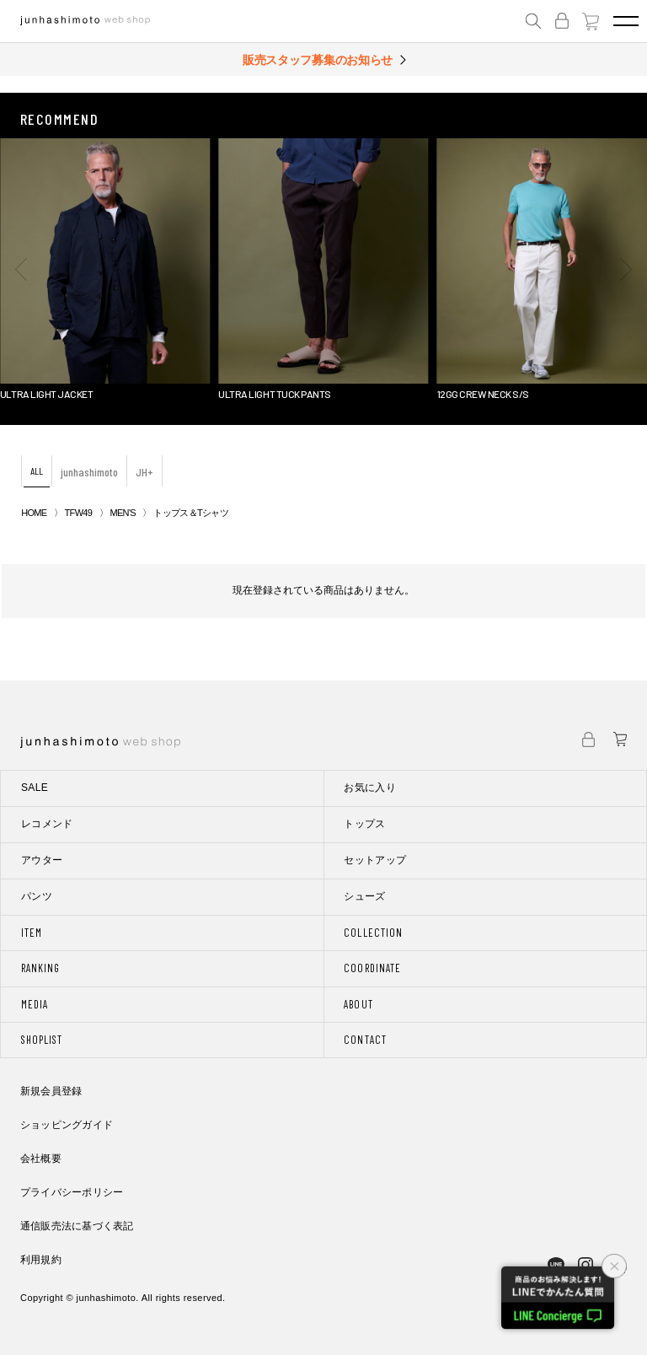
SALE (34, 787)
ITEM (31, 932)
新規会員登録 (51, 1091)
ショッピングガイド (66, 1125)
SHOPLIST (41, 1039)
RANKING (40, 968)
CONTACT (365, 1039)
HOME (33, 513)
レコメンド (47, 824)
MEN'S (123, 513)
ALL (36, 470)
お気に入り (370, 787)
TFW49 (79, 513)
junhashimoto (89, 472)
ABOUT (358, 1004)
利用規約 (40, 1260)
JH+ (144, 472)
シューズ (364, 896)
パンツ (36, 896)
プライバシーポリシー (71, 1192)
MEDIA (34, 1004)
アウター (41, 860)
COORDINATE (372, 968)
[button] (21, 269)
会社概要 (40, 1158)
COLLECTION (373, 932)
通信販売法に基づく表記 (77, 1226)
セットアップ (375, 860)
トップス (364, 824)
